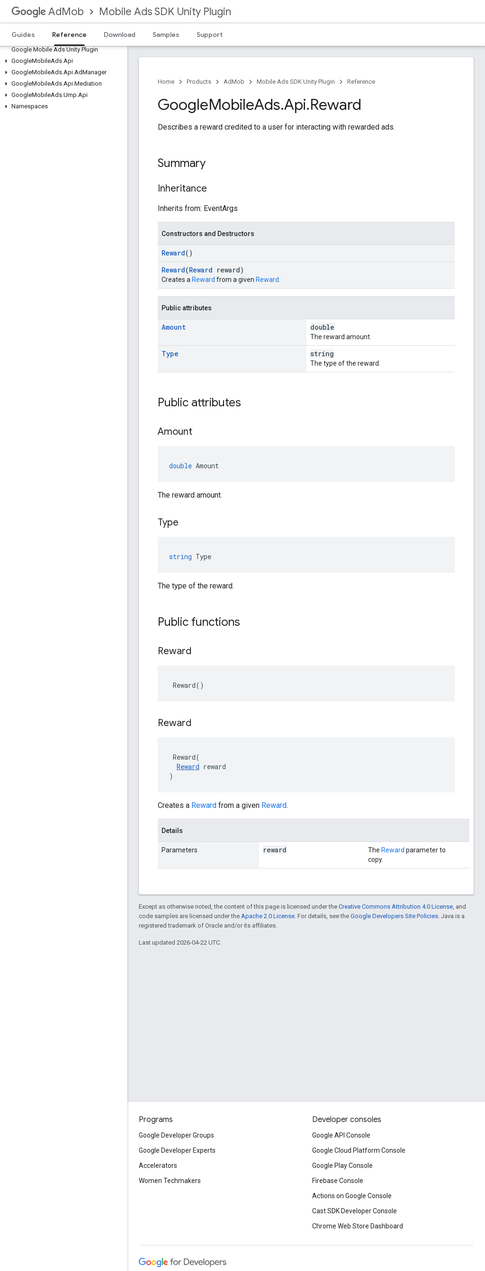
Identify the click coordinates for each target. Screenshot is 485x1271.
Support (210, 34)
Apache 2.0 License (268, 916)
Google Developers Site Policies (394, 916)
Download (119, 34)
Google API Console (341, 1135)
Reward (173, 252)
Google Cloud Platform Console (358, 1150)
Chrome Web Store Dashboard (357, 1226)
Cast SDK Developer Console (354, 1211)
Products (199, 81)
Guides (23, 34)
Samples (166, 34)
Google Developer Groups (176, 1135)
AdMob (47, 11)
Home (166, 81)
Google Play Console (342, 1165)
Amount (174, 327)
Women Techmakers (170, 1180)
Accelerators (158, 1165)
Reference (361, 81)
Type (170, 353)
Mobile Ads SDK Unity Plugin (165, 11)
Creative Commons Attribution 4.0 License (396, 906)
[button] (62, 61)
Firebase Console (337, 1180)
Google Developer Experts (177, 1150)
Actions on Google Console (352, 1196)
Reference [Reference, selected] (69, 34)
